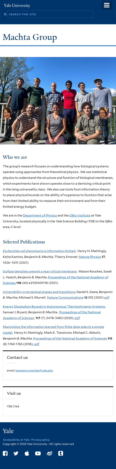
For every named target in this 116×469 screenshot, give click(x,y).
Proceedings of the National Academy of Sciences (70, 338)
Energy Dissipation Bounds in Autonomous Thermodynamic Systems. (54, 306)
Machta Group (31, 37)
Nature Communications (65, 297)
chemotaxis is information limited (39, 251)
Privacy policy (40, 439)
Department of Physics (40, 215)
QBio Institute (79, 215)
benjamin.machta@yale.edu (34, 370)
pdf (106, 297)
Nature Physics (90, 257)
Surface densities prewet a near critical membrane (40, 271)
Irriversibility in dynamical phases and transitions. (39, 292)
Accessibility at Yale (16, 439)
